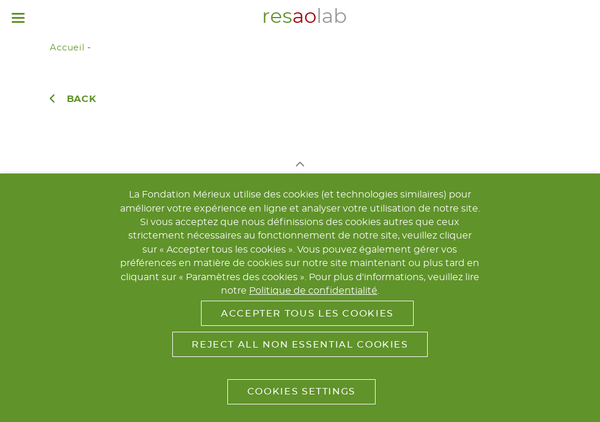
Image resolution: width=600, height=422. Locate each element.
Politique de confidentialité (313, 290)
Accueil (67, 47)
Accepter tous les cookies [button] (307, 313)
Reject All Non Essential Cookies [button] (300, 344)
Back (82, 99)
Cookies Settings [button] (301, 391)
